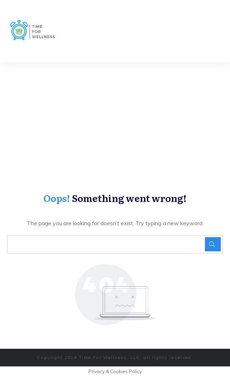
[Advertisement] (115, 115)
